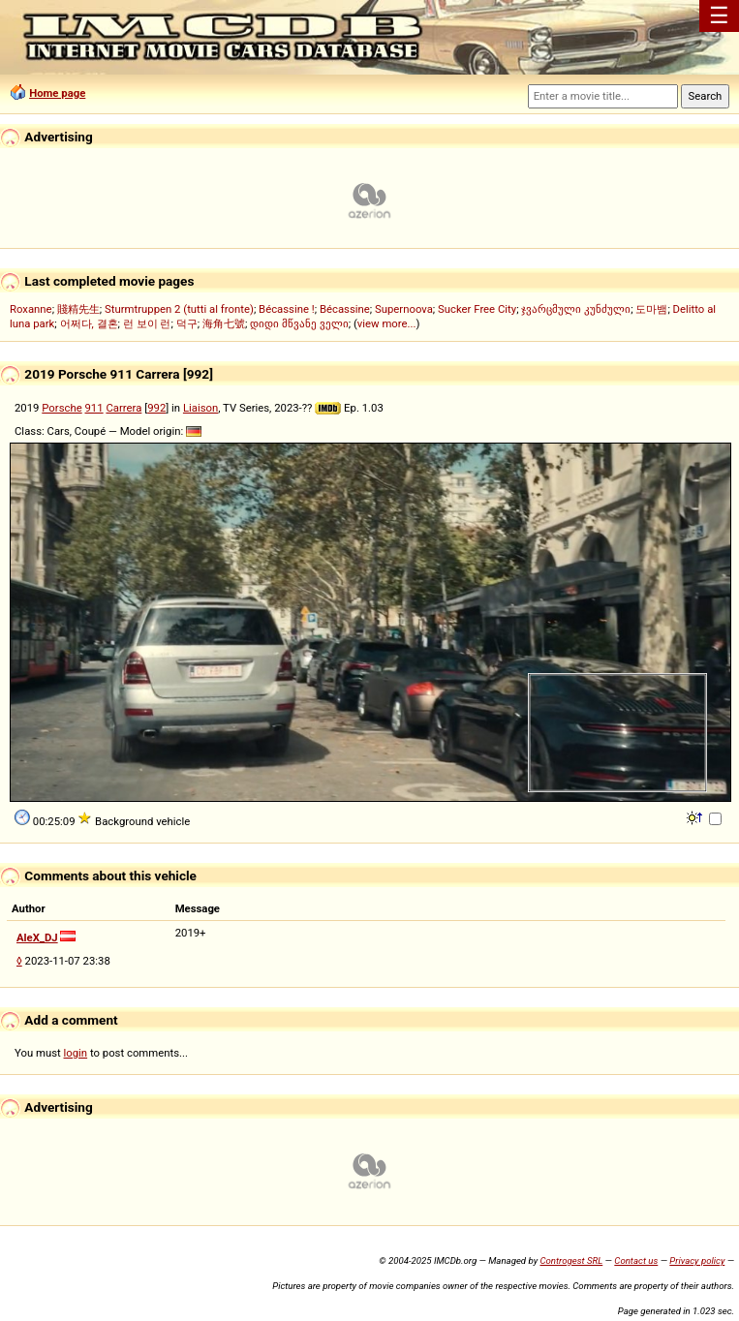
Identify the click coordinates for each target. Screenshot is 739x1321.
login (76, 1053)
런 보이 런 (147, 323)
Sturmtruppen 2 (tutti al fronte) (179, 309)
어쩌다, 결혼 (89, 323)
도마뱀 (651, 309)
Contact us (636, 1260)
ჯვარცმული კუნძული (576, 309)
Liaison (200, 408)
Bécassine (345, 309)
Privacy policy (696, 1260)
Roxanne (31, 309)
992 (156, 408)
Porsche (61, 408)
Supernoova (404, 309)
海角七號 (223, 323)
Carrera (123, 408)
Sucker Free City (477, 309)
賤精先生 (78, 309)
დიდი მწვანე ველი (299, 323)
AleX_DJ (37, 937)
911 (94, 408)
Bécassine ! (287, 309)
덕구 (187, 323)
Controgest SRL (570, 1260)
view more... (386, 323)
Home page (57, 93)
